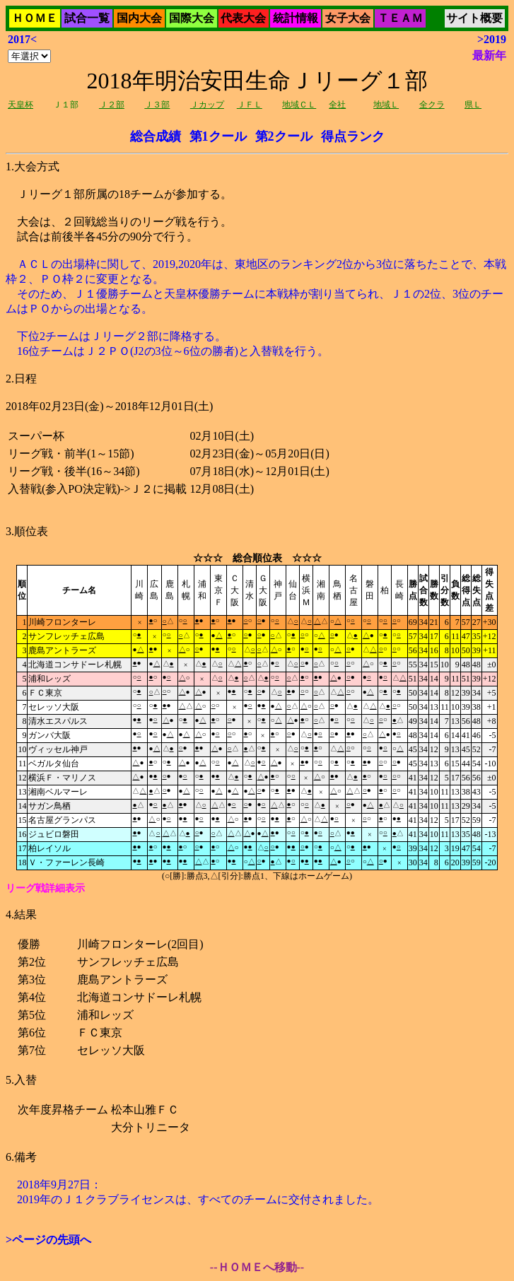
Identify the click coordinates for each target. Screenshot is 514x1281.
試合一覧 (87, 18)
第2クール (284, 136)
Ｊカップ (207, 105)
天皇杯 (20, 105)
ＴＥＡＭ (400, 18)
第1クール (218, 136)
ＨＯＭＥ (34, 18)
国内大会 (139, 18)
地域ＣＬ (299, 105)
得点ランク (353, 136)
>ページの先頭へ (48, 1240)
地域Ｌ (386, 105)
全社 (337, 105)
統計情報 (295, 18)
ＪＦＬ (249, 105)
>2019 (491, 39)
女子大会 (347, 18)
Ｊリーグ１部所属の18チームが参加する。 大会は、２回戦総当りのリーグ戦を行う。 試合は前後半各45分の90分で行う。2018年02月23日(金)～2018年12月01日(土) (257, 456)
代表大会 (243, 18)
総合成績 (155, 136)
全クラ (432, 105)
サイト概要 (474, 18)
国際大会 (191, 18)
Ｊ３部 (157, 105)
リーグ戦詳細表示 (45, 888)
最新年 (489, 55)
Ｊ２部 (111, 105)
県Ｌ (473, 105)
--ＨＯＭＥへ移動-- (257, 1267)
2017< (22, 39)
